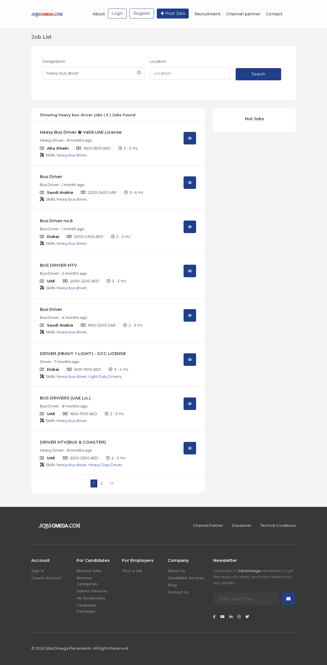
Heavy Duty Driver (105, 464)
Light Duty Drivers (105, 376)
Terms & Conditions (278, 525)
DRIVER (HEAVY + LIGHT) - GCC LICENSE (83, 353)
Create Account (46, 578)
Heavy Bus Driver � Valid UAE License (81, 132)
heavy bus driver (72, 155)
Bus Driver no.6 (56, 220)
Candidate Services (186, 578)
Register (141, 13)
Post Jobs (173, 13)
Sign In (37, 570)
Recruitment (207, 14)
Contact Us (178, 592)
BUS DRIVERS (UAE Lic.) (65, 398)
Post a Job (132, 570)
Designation (54, 61)
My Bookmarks (91, 598)
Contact (274, 14)
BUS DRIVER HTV (58, 265)
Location (158, 61)
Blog (172, 585)
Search (258, 74)
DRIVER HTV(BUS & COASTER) (73, 442)
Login (117, 13)
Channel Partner (208, 525)
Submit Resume (92, 591)
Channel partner (243, 14)
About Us (176, 570)
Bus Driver (51, 176)
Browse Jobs (89, 570)
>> (112, 483)
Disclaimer (242, 525)
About (98, 14)
